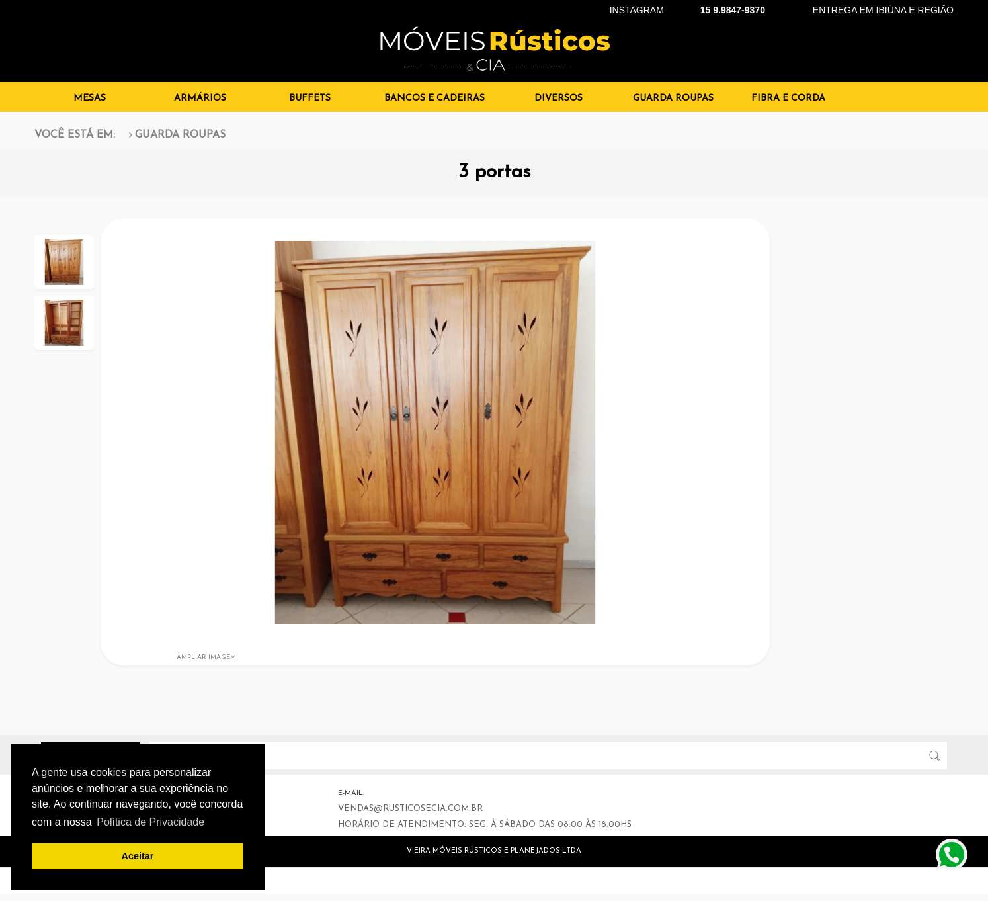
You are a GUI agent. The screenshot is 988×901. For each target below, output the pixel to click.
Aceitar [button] (138, 856)
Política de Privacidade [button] (150, 822)
